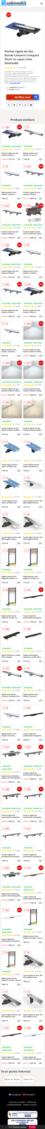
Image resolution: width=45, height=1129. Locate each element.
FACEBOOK (15, 1094)
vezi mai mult (15, 83)
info (18, 159)
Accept (32, 1127)
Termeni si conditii (17, 1102)
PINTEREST (29, 1094)
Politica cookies (30, 1104)
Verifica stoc (26, 97)
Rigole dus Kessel (12, 1079)
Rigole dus (28, 1079)
